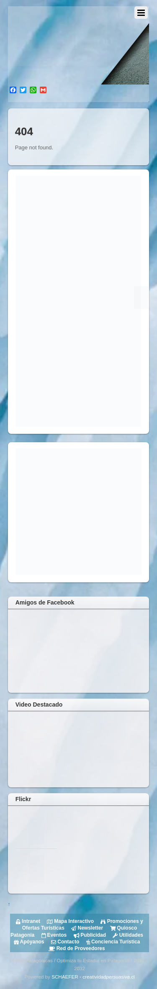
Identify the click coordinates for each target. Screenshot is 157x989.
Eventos (53, 935)
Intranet (28, 921)
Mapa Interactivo (70, 921)
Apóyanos (29, 942)
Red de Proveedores (77, 948)
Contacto (65, 942)
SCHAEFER (64, 976)
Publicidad (89, 935)
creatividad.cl (108, 976)
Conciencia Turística (112, 942)
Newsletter (86, 928)
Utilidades (127, 935)
